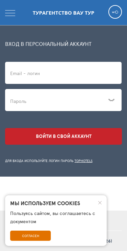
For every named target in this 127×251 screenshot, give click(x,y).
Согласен (30, 235)
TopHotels (83, 160)
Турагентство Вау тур (63, 12)
